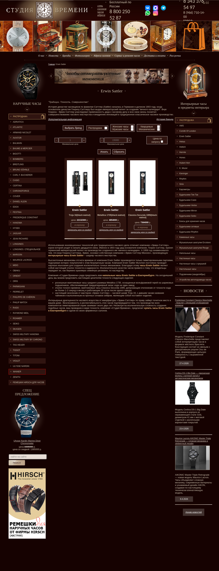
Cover (16, 196)
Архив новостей (193, 512)
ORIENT (17, 276)
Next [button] (172, 76)
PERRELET (18, 292)
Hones (182, 157)
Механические (147, 129)
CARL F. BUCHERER (23, 175)
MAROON (17, 254)
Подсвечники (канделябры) (192, 274)
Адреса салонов (102, 55)
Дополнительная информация (65, 119)
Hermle (182, 152)
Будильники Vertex (188, 205)
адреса (101, 15)
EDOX (16, 207)
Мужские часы (120, 129)
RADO (16, 308)
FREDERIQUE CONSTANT (25, 217)
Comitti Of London (187, 131)
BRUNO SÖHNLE (21, 170)
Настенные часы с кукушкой (192, 264)
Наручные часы (27, 103)
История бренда (165, 119)
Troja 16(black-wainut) (79, 215)
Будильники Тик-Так (188, 195)
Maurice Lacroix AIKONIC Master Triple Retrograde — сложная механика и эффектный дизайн (193, 441)
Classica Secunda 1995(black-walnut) (142, 216)
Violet (16, 361)
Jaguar (17, 233)
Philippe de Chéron (24, 297)
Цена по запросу (157, 140)
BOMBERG (18, 159)
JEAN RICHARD (20, 239)
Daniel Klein (20, 201)
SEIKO (16, 323)
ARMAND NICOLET (22, 132)
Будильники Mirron (188, 210)
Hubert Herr (184, 163)
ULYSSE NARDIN (21, 366)
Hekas (182, 141)
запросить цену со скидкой (80, 230)
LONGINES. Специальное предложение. (25, 250)
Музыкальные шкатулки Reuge (194, 248)
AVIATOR (17, 138)
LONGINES (18, 244)
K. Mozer (183, 168)
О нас (41, 55)
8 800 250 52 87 (120, 14)
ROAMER (17, 318)
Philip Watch (20, 302)
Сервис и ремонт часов (127, 55)
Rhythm (182, 179)
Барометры (184, 189)
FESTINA (17, 212)
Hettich (182, 147)
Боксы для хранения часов (192, 221)
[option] (112, 76)
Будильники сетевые (189, 226)
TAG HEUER (19, 345)
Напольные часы (187, 253)
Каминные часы (186, 237)
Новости (53, 55)
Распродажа (20, 116)
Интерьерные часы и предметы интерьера (193, 105)
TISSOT (16, 350)
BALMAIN (17, 143)
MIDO (15, 265)
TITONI (16, 355)
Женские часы (120, 126)
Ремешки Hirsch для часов (28, 382)
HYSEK (16, 228)
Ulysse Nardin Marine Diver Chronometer (27, 442)
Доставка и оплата (155, 55)
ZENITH (16, 377)
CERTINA (17, 185)
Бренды (66, 55)
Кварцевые (147, 126)
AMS (181, 126)
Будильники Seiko (187, 216)
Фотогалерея (82, 55)
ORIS (15, 281)
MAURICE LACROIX (22, 260)
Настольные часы (187, 269)
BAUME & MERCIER (22, 148)
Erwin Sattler (185, 136)
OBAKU (16, 270)
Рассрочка (175, 55)
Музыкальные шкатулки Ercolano (195, 242)
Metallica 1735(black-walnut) (111, 215)
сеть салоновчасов (101, 8)
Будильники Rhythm (188, 232)
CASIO (16, 180)
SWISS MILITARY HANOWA (26, 334)
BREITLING (18, 164)
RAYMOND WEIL (21, 313)
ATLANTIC (18, 127)
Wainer (17, 371)
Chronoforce (21, 191)
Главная (51, 64)
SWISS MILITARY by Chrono (27, 339)
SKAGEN (17, 329)
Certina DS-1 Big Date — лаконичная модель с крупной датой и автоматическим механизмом (192, 376)
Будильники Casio (187, 200)
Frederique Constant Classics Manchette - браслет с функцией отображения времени (193, 303)
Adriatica (18, 122)
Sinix (181, 184)
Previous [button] (51, 76)
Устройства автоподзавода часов (195, 279)
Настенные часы (187, 258)
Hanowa (17, 223)
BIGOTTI (17, 154)
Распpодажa (186, 120)
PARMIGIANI (19, 286)
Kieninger (183, 173)
